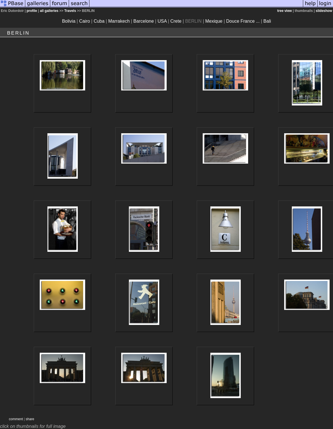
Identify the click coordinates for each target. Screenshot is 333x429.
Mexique (213, 21)
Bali (267, 21)
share (30, 419)
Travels (70, 11)
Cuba (99, 21)
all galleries (49, 11)
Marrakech (119, 21)
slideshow (324, 11)
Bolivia (68, 21)
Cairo (84, 21)
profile (32, 11)
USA (162, 21)
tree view (284, 11)
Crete (175, 21)
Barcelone (143, 21)
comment (16, 419)
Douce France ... (243, 21)
